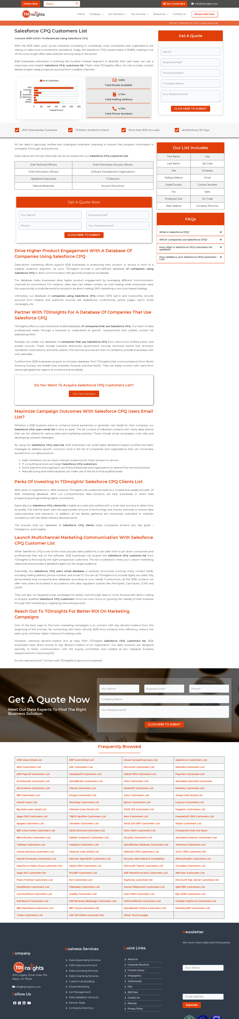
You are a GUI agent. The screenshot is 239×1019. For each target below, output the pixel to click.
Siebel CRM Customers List (140, 774)
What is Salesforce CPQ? (174, 232)
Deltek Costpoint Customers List (89, 837)
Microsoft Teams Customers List (143, 865)
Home (173, 23)
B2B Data (133, 992)
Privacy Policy (135, 1008)
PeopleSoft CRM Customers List (194, 816)
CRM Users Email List (29, 760)
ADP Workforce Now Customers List (146, 872)
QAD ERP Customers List (190, 886)
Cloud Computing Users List (141, 760)
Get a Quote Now (176, 3)
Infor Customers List (136, 781)
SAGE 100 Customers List (139, 809)
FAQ (130, 986)
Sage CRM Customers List (32, 816)
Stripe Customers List (188, 823)
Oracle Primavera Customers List (36, 858)
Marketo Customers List (189, 788)
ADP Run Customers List (190, 872)
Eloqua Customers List (82, 795)
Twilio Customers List (30, 915)
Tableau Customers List (31, 844)
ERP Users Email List (81, 760)
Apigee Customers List (30, 823)
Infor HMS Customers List (139, 894)
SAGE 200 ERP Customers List (142, 823)
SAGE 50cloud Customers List (87, 830)
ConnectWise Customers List (34, 894)
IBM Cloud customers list (84, 908)
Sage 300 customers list (31, 872)
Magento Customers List (190, 809)
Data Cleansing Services (84, 975)
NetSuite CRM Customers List (141, 851)
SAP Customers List (81, 767)
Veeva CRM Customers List (85, 865)
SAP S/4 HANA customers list (86, 915)
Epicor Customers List (137, 802)
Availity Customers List (83, 894)
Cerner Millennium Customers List (144, 886)
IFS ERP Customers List (83, 872)
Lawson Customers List (189, 802)
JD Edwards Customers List (33, 781)
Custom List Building (81, 981)
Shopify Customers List (138, 837)
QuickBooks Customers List (86, 781)
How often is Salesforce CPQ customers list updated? (185, 248)
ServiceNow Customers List (33, 788)
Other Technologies (136, 915)
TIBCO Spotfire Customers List (87, 816)
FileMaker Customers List (84, 886)
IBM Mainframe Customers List (35, 908)
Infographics (134, 975)
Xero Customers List (136, 816)
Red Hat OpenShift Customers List (90, 858)
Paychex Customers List (190, 774)
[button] (190, 232)
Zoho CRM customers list (190, 851)
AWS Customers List (29, 767)
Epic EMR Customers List (190, 894)
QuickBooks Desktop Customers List (146, 844)
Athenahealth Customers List (193, 858)
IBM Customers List (28, 795)
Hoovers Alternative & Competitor (144, 858)
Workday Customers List (84, 802)
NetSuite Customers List (190, 767)
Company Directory (81, 1007)
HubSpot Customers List (84, 844)
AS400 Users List (27, 802)
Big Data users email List (31, 809)
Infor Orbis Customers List (140, 830)
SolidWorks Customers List (33, 886)
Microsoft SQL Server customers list (197, 879)
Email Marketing (79, 986)
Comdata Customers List (190, 865)
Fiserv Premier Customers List (35, 879)
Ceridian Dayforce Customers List (195, 901)
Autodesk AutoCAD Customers (193, 781)
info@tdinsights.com (206, 3)
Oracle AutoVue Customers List (35, 851)
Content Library (136, 970)
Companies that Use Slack (191, 830)
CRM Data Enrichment (83, 965)
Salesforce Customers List (191, 760)
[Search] (77, 3)
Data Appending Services (84, 960)
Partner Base (77, 1002)
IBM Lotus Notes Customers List (36, 830)
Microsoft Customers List (139, 767)
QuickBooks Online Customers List (145, 908)
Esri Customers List (80, 879)
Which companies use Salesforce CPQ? (183, 239)
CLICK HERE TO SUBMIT (190, 108)
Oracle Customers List (82, 788)
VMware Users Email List (84, 809)
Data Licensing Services (83, 970)
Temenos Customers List (190, 844)
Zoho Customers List (136, 795)
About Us (133, 959)
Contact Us (134, 997)
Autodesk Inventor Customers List (196, 837)
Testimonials (135, 981)
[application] (101, 14)
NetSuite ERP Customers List (192, 908)
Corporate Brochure (138, 964)
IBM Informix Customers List (34, 837)
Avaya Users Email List (188, 795)
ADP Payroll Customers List (33, 774)
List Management (80, 992)
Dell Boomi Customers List (33, 901)
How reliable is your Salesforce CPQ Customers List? (188, 258)
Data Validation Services (83, 997)
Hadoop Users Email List (84, 851)
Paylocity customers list (138, 879)
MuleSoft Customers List (138, 788)
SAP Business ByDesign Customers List (92, 901)
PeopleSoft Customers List (85, 774)
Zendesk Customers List (84, 823)
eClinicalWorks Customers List (142, 901)
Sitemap (132, 1003)
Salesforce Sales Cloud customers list (39, 865)
